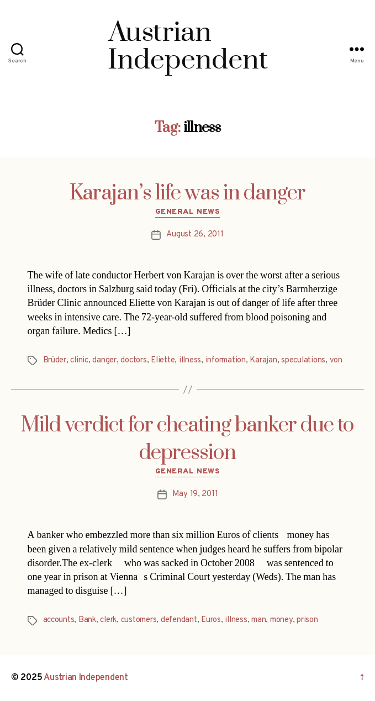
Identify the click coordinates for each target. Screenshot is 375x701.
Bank (87, 620)
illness (190, 360)
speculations (303, 360)
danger (104, 360)
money (281, 620)
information (225, 360)
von (336, 360)
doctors (133, 360)
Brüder (54, 360)
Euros (211, 620)
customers (139, 620)
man (258, 620)
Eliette (163, 360)
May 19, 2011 (195, 494)
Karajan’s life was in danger (187, 193)
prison (307, 620)
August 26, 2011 (194, 234)
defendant (179, 620)
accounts (59, 620)
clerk (108, 620)
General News (187, 212)
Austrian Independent (86, 677)
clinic (79, 360)
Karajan (263, 360)
